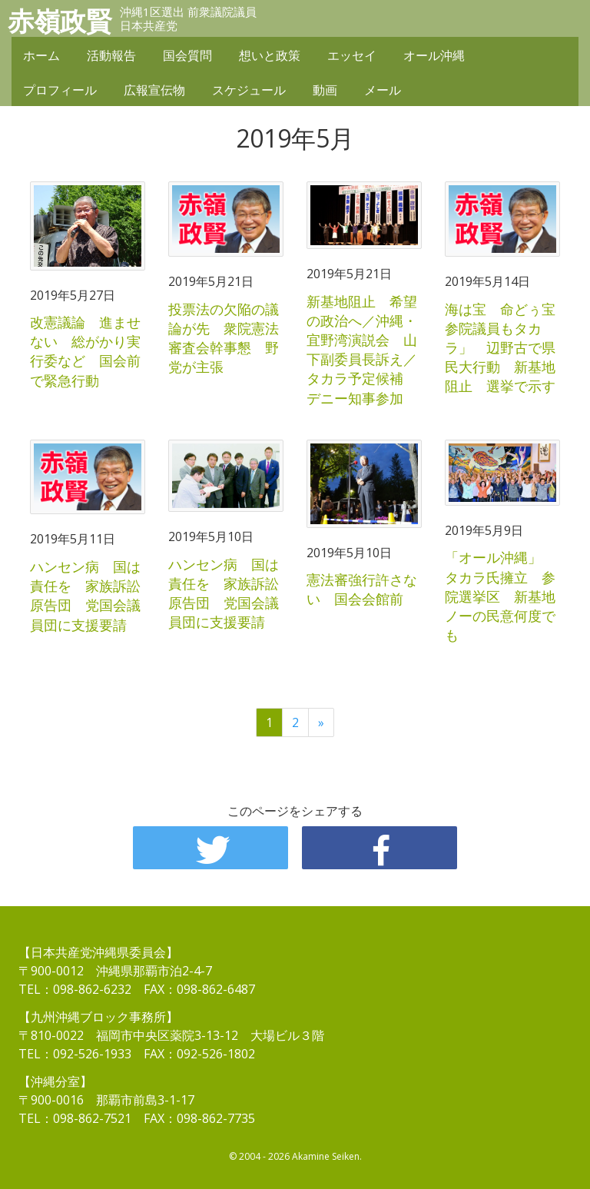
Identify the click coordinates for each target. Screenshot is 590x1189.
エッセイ (351, 55)
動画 (325, 89)
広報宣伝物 (154, 89)
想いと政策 (269, 55)
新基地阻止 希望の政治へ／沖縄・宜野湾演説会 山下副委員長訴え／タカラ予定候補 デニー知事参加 (362, 349)
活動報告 (111, 55)
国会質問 (187, 55)
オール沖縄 (434, 55)
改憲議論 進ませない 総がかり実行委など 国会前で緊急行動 (85, 351)
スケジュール (249, 89)
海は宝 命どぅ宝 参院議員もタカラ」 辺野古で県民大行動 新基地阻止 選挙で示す (507, 348)
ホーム (41, 55)
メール (382, 89)
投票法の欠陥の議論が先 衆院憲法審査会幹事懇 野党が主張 (223, 338)
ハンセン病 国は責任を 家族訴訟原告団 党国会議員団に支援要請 (85, 595)
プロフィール (60, 89)
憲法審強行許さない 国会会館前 (362, 589)
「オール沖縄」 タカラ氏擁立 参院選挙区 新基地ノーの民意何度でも (500, 596)
